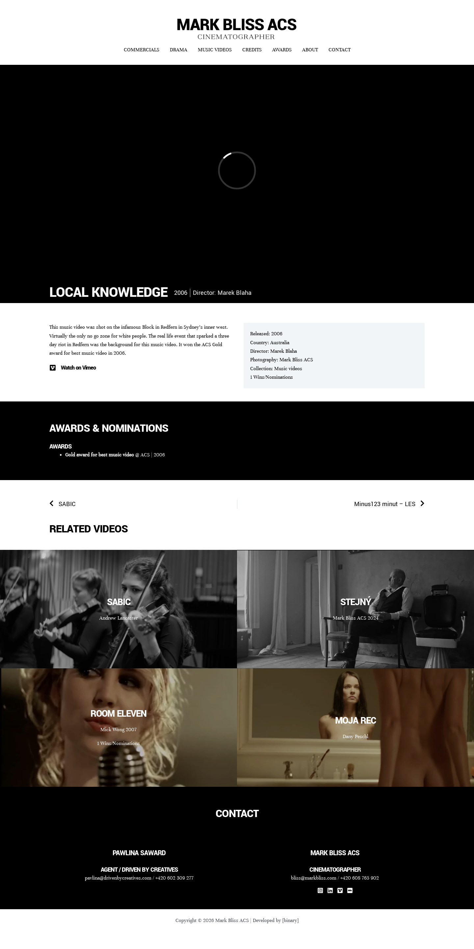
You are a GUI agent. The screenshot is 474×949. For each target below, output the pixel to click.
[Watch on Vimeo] (52, 368)
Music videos (288, 369)
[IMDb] (350, 890)
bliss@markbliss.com (313, 878)
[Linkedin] (330, 890)
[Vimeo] (340, 890)
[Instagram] (320, 890)
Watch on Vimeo (78, 368)
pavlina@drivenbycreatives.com (118, 878)
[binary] (290, 920)
